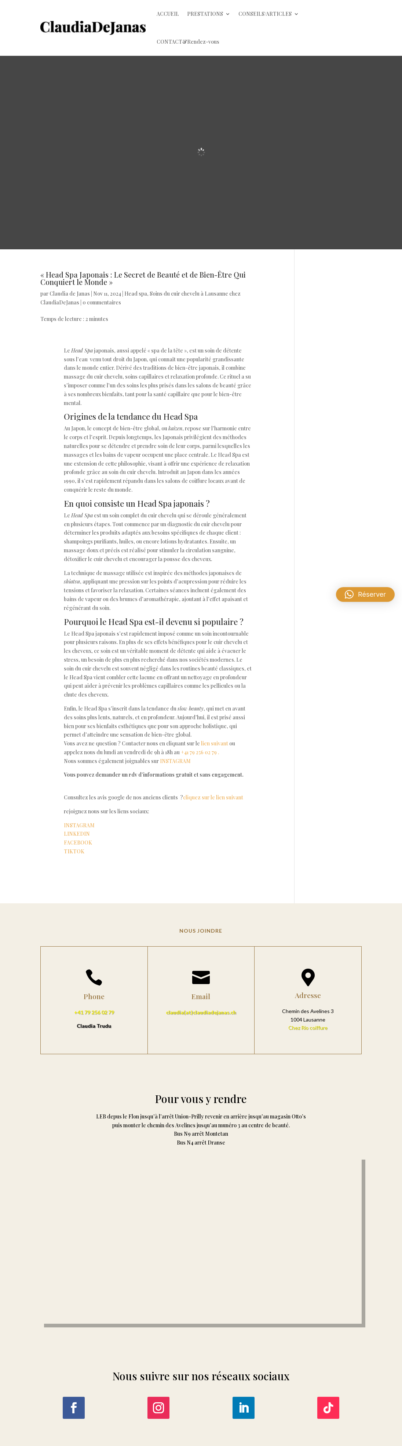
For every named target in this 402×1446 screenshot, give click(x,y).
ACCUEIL (168, 13)
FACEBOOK (78, 842)
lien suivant (214, 743)
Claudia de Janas (70, 293)
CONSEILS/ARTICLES (265, 13)
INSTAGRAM (178, 761)
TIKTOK (74, 851)
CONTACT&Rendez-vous (188, 41)
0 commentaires (102, 302)
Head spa (135, 293)
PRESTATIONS (205, 13)
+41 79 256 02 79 (94, 1012)
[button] (365, 594)
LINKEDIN (79, 833)
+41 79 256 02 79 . (200, 752)
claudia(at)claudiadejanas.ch (201, 1012)
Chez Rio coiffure (308, 1027)
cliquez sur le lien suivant (213, 797)
